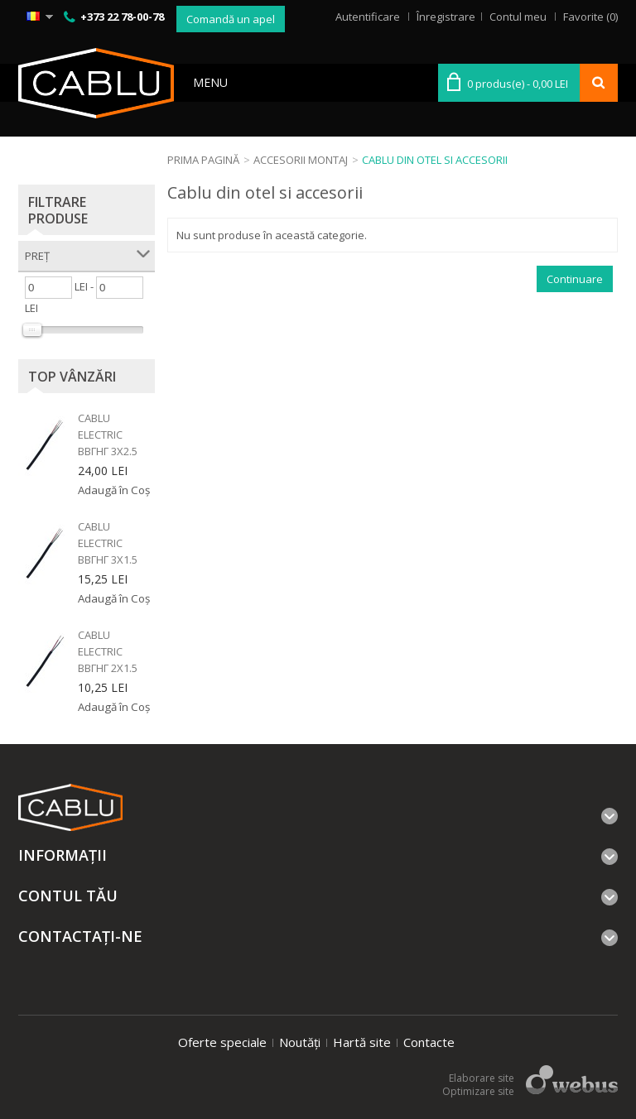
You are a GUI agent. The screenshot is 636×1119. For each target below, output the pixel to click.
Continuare (575, 278)
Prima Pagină (203, 159)
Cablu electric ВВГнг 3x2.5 (107, 435)
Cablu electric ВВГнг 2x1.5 (107, 651)
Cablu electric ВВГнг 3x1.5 (107, 543)
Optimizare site (478, 1091)
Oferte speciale (222, 1042)
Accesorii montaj (300, 159)
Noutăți (299, 1042)
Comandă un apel (230, 19)
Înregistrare (446, 16)
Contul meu (518, 16)
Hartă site (362, 1042)
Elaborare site (481, 1078)
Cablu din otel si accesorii (435, 159)
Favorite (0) (590, 16)
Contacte (429, 1042)
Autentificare (367, 16)
